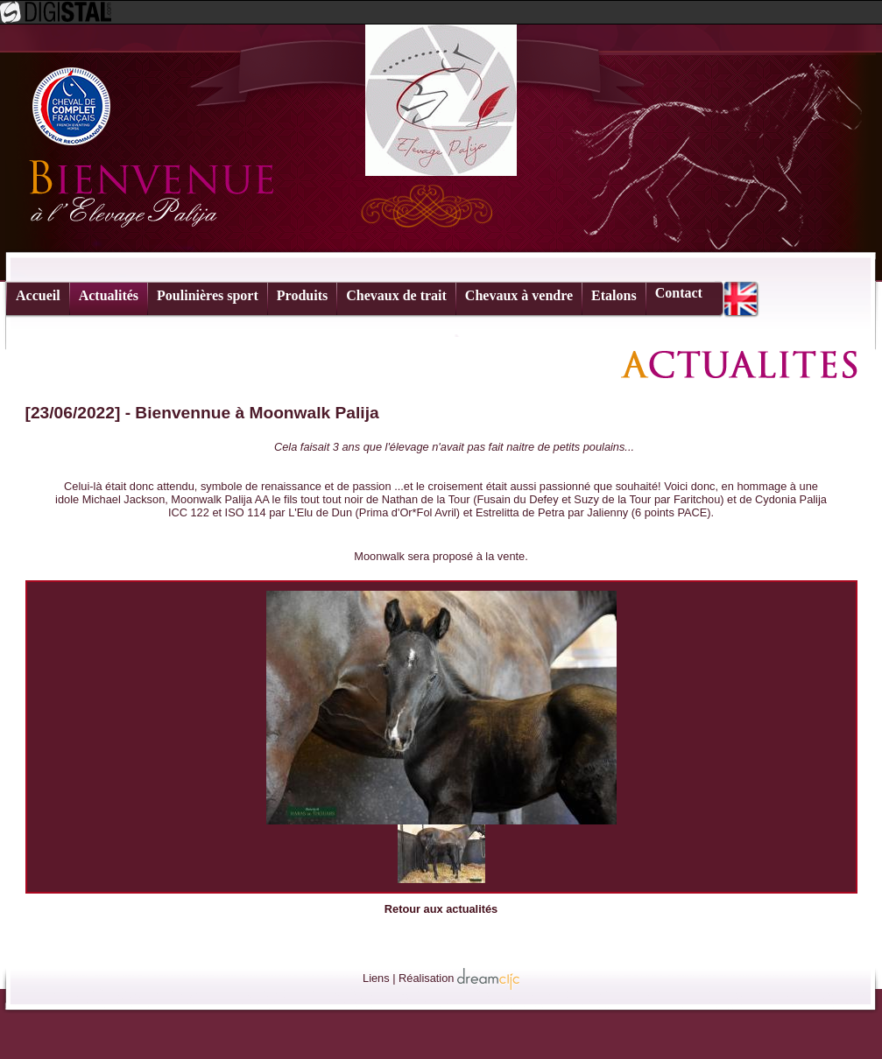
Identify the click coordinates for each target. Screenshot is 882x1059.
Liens (376, 978)
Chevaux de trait (396, 295)
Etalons (614, 295)
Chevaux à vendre (519, 295)
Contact (678, 292)
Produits (302, 295)
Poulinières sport (207, 295)
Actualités (108, 295)
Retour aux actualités (441, 908)
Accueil (38, 295)
